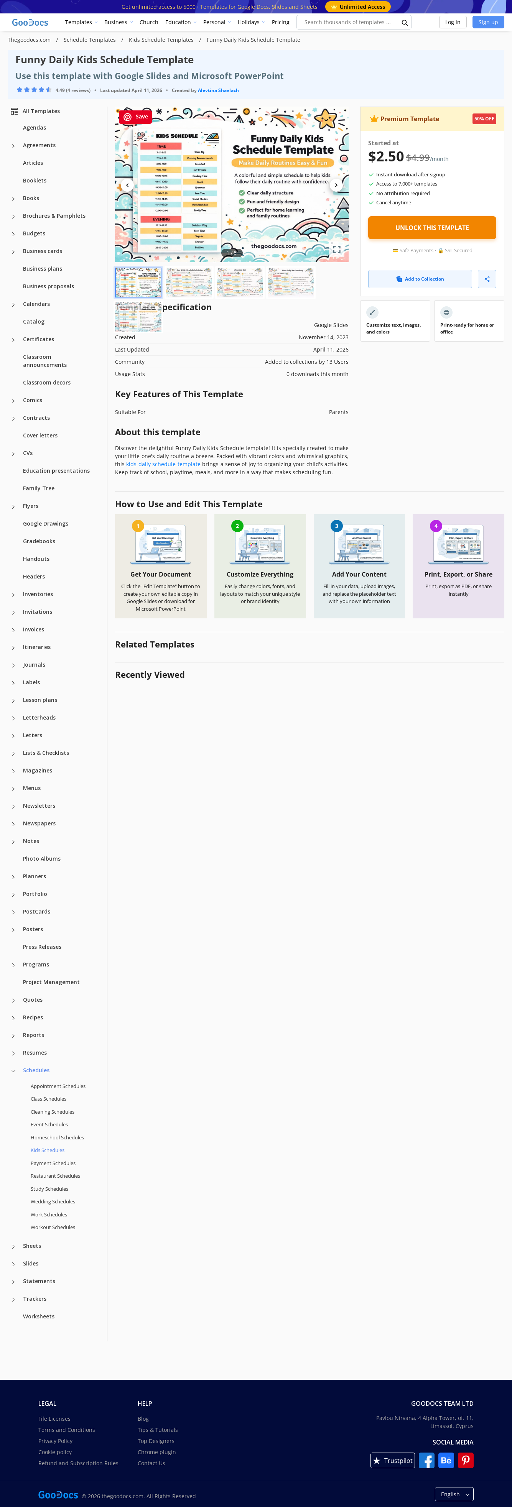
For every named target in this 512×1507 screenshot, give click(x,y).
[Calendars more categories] (13, 305)
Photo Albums (42, 858)
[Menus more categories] (13, 789)
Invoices (33, 629)
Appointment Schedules (58, 1086)
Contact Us (151, 1463)
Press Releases (42, 946)
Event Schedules (49, 1124)
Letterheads (39, 717)
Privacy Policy (55, 1441)
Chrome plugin (157, 1452)
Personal (214, 22)
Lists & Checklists (46, 752)
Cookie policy (55, 1452)
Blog (143, 1418)
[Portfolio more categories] (13, 895)
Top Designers (156, 1441)
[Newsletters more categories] (13, 806)
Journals (34, 664)
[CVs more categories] (13, 454)
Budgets (34, 233)
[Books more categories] (13, 199)
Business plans (42, 268)
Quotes (33, 999)
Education (178, 22)
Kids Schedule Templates (162, 39)
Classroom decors (47, 382)
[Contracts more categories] (13, 418)
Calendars (36, 303)
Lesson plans (40, 699)
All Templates (35, 111)
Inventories (38, 594)
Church (149, 22)
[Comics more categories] (13, 401)
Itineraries (37, 647)
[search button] (405, 22)
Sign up (488, 22)
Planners (34, 876)
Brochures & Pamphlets (54, 215)
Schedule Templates (90, 39)
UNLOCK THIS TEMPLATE (432, 228)
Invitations (37, 611)
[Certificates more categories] (13, 340)
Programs (36, 964)
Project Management (51, 982)
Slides (30, 1263)
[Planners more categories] (13, 877)
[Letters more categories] (13, 736)
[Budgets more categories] (13, 234)
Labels (31, 682)
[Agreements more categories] (13, 146)
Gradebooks (39, 541)
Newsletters (39, 805)
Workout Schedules (53, 1227)
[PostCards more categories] (13, 912)
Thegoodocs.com (30, 39)
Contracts (36, 417)
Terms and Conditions (66, 1429)
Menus (32, 788)
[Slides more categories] (13, 1264)
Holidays (249, 22)
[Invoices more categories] (13, 630)
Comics (32, 400)
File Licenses (54, 1418)
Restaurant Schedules (55, 1175)
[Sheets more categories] (13, 1246)
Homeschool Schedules (57, 1137)
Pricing (281, 22)
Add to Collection (420, 279)
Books (31, 198)
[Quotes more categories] (13, 1000)
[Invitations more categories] (13, 612)
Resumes (35, 1052)
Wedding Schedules (53, 1201)
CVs (28, 453)
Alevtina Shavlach (218, 90)
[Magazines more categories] (13, 771)
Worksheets (38, 1316)
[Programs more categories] (13, 965)
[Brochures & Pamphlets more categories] (13, 216)
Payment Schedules (53, 1163)
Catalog (33, 321)
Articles (33, 162)
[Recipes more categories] (13, 1018)
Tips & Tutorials (158, 1429)
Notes (31, 841)
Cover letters (40, 435)
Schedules (36, 1070)
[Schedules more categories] (13, 1071)
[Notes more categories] (13, 842)
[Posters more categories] (13, 930)
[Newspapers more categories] (13, 824)
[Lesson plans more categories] (13, 701)
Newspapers (39, 823)
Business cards (42, 251)
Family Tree (38, 488)
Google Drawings (45, 523)
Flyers (30, 505)
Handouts (36, 558)
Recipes (33, 1017)
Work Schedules (49, 1214)
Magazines (37, 770)
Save (135, 117)
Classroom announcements (45, 360)
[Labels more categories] (13, 683)
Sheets (32, 1245)
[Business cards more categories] (13, 252)
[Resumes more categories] (13, 1053)
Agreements (39, 145)
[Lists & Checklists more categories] (13, 753)
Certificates (38, 339)
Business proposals (48, 286)
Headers (34, 576)
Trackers (34, 1298)
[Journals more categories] (13, 665)
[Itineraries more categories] (13, 648)
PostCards (36, 911)
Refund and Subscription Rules (78, 1463)
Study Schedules (49, 1188)
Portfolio (35, 893)
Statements (39, 1281)
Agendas (34, 127)
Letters (32, 735)
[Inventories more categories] (13, 595)
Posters (33, 929)
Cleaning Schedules (52, 1111)
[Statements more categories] (13, 1282)
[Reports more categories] (13, 1036)
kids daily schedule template (163, 464)
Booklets (34, 180)
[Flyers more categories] (13, 507)
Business (115, 22)
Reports (33, 1035)
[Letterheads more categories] (13, 718)
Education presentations (56, 470)
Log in (453, 22)
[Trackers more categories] (13, 1299)
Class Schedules (48, 1098)
